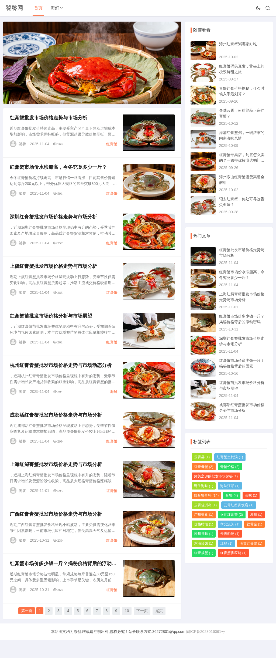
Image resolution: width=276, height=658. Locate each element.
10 (127, 629)
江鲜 (226, 543)
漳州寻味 (203, 534)
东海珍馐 (203, 543)
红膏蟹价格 (206, 495)
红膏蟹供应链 (233, 553)
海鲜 (55, 8)
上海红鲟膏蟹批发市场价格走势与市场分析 (56, 481)
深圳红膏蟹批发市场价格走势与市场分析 (53, 230)
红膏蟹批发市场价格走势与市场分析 (49, 130)
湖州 (256, 514)
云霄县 (202, 457)
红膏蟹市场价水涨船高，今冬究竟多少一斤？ (58, 180)
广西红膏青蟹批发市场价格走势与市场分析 (56, 532)
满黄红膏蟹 (251, 543)
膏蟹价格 (230, 467)
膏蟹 (232, 495)
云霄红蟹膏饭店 (239, 505)
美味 (251, 495)
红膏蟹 (111, 156)
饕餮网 (14, 8)
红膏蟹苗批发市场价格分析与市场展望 (51, 331)
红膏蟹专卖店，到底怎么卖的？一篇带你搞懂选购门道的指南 (241, 160)
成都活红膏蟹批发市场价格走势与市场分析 (56, 431)
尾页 (159, 629)
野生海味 (203, 486)
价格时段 (203, 524)
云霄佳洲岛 (205, 505)
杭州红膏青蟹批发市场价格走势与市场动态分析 (61, 381)
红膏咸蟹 (203, 553)
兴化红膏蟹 (231, 514)
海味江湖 (230, 486)
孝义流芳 (230, 524)
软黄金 (255, 524)
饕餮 (22, 156)
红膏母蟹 (203, 467)
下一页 (142, 629)
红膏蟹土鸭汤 (230, 457)
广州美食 (203, 514)
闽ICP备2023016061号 (205, 649)
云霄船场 (230, 534)
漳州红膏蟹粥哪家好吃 (238, 44)
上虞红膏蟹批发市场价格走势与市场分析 (53, 281)
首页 (38, 8)
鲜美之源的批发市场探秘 (216, 476)
